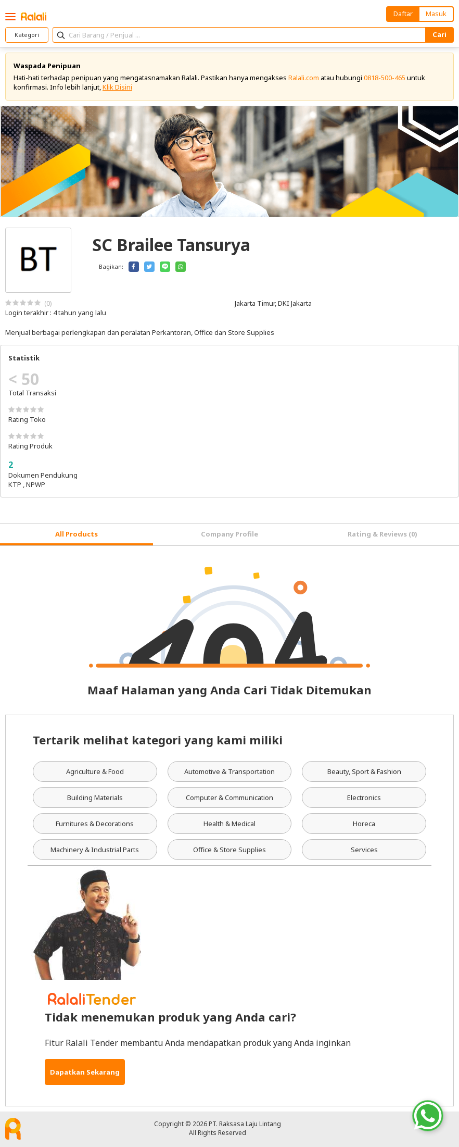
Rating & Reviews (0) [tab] (382, 534)
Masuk (436, 13)
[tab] (76, 534)
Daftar (403, 13)
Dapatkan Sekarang (85, 1072)
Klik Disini (117, 87)
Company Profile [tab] (229, 534)
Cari (439, 34)
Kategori (27, 35)
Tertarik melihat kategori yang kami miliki (158, 739)
